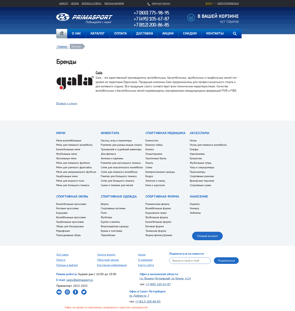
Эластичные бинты (155, 158)
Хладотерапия (153, 154)
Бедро (149, 176)
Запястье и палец (155, 180)
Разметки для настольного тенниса (121, 163)
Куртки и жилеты (110, 221)
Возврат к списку (66, 103)
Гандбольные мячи (67, 176)
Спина (148, 167)
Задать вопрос (106, 254)
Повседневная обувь (68, 235)
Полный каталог (207, 236)
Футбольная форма (156, 217)
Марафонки (63, 230)
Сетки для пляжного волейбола (119, 172)
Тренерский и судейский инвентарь (121, 149)
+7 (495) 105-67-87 (158, 284)
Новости (63, 3)
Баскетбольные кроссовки (71, 204)
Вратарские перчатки (202, 180)
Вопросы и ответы (91, 3)
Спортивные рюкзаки (202, 176)
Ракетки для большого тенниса (119, 176)
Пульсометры (197, 172)
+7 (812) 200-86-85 (148, 301)
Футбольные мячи (66, 154)
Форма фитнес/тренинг (158, 235)
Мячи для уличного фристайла (74, 167)
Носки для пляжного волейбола (208, 144)
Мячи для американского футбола (76, 172)
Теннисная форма (155, 230)
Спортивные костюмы (113, 208)
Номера (194, 208)
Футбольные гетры (200, 163)
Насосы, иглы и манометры (116, 140)
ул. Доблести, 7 (139, 295)
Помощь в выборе (67, 265)
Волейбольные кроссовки (71, 217)
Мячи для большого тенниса (72, 185)
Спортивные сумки (200, 185)
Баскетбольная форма (158, 221)
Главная (61, 33)
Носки (193, 140)
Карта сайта (146, 265)
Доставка (62, 254)
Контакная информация (112, 265)
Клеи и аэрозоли (155, 185)
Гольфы (194, 149)
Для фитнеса (108, 154)
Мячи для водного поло (70, 180)
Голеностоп (151, 140)
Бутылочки (196, 158)
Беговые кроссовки (67, 208)
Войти (209, 3)
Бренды (76, 46)
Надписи (195, 204)
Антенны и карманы (112, 158)
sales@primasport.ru (79, 280)
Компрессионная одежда (160, 172)
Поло (104, 212)
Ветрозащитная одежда (114, 226)
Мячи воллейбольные (68, 140)
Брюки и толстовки (111, 230)
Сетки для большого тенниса (117, 180)
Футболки (106, 217)
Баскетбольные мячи (68, 149)
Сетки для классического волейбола (122, 167)
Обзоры (75, 3)
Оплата (60, 260)
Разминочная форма (157, 204)
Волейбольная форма (158, 208)
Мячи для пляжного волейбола (74, 144)
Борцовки (62, 212)
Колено (149, 149)
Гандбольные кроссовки (70, 221)
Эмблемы (195, 212)
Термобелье (108, 235)
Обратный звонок (108, 260)
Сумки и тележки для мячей (117, 185)
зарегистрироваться (228, 3)
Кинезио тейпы (154, 144)
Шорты (105, 204)
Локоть (149, 163)
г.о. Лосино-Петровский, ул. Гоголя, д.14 (165, 278)
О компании (145, 260)
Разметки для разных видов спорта (121, 144)
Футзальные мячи (66, 158)
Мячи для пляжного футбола (73, 163)
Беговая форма (154, 226)
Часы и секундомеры (202, 167)
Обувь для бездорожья (70, 226)
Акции (142, 254)
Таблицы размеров (114, 3)
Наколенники (197, 154)
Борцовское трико (156, 212)
